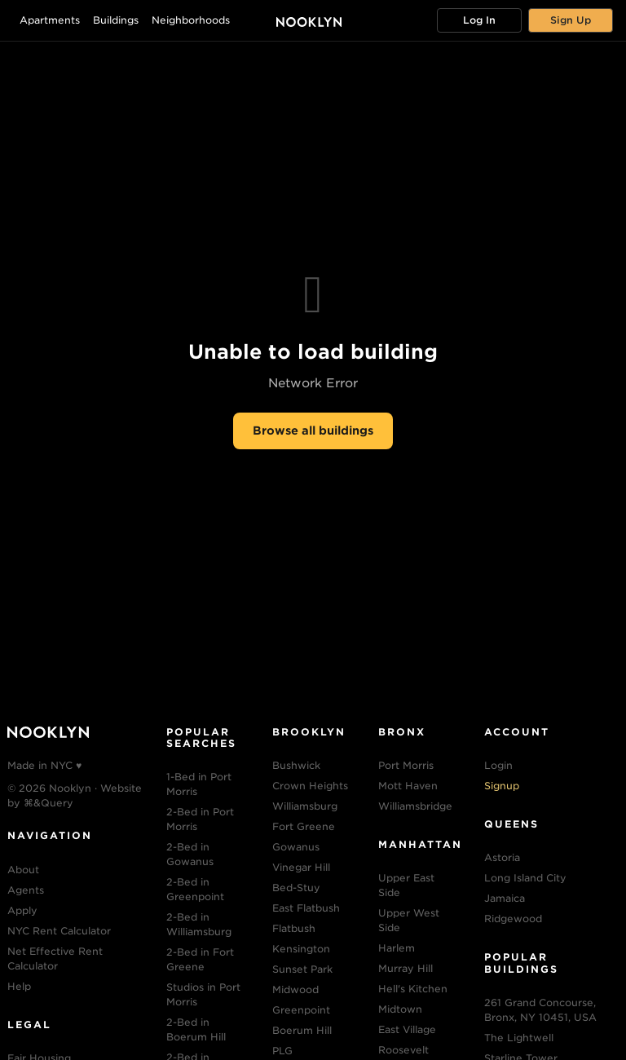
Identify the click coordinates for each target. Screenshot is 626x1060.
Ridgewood (513, 918)
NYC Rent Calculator (59, 931)
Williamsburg (304, 806)
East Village (407, 1029)
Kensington (301, 949)
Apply (22, 910)
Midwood (295, 989)
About (23, 869)
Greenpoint (301, 1010)
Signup (501, 786)
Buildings (116, 20)
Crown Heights (310, 786)
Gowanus (296, 847)
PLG (282, 1051)
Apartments (50, 20)
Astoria (502, 857)
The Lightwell (518, 1037)
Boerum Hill (302, 1030)
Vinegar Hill (301, 867)
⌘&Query (48, 803)
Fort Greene (303, 826)
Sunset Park (302, 969)
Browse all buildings (313, 430)
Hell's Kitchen (412, 989)
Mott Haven (408, 786)
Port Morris (406, 765)
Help (19, 986)
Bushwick (296, 765)
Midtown (400, 1009)
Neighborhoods (191, 20)
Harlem (396, 948)
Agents (25, 890)
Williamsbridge (415, 806)
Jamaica (504, 898)
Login (498, 765)
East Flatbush (306, 908)
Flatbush (293, 928)
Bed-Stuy (296, 887)
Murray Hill (405, 968)
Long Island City (525, 878)
